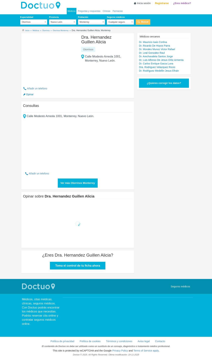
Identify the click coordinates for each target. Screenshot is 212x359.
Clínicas (106, 11)
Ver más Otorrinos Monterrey (77, 183)
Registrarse (162, 3)
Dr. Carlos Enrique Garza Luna (156, 63)
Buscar (144, 22)
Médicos (72, 11)
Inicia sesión (144, 3)
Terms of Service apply (146, 350)
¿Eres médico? (182, 3)
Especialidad (26, 17)
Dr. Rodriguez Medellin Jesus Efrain (159, 70)
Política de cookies (90, 341)
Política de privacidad (62, 341)
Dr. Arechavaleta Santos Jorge (156, 56)
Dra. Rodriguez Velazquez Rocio (157, 67)
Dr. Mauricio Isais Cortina (153, 42)
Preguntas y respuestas (89, 11)
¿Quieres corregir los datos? (164, 83)
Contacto (160, 341)
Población (83, 17)
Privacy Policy (120, 350)
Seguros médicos (116, 17)
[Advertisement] (50, 57)
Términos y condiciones (119, 341)
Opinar (30, 94)
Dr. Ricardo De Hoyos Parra (154, 45)
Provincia (54, 17)
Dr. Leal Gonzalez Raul (152, 52)
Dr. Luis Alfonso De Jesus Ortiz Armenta (161, 60)
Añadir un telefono (37, 88)
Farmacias (118, 11)
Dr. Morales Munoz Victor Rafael (157, 49)
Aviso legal (144, 341)
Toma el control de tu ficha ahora (77, 265)
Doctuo (41, 5)
